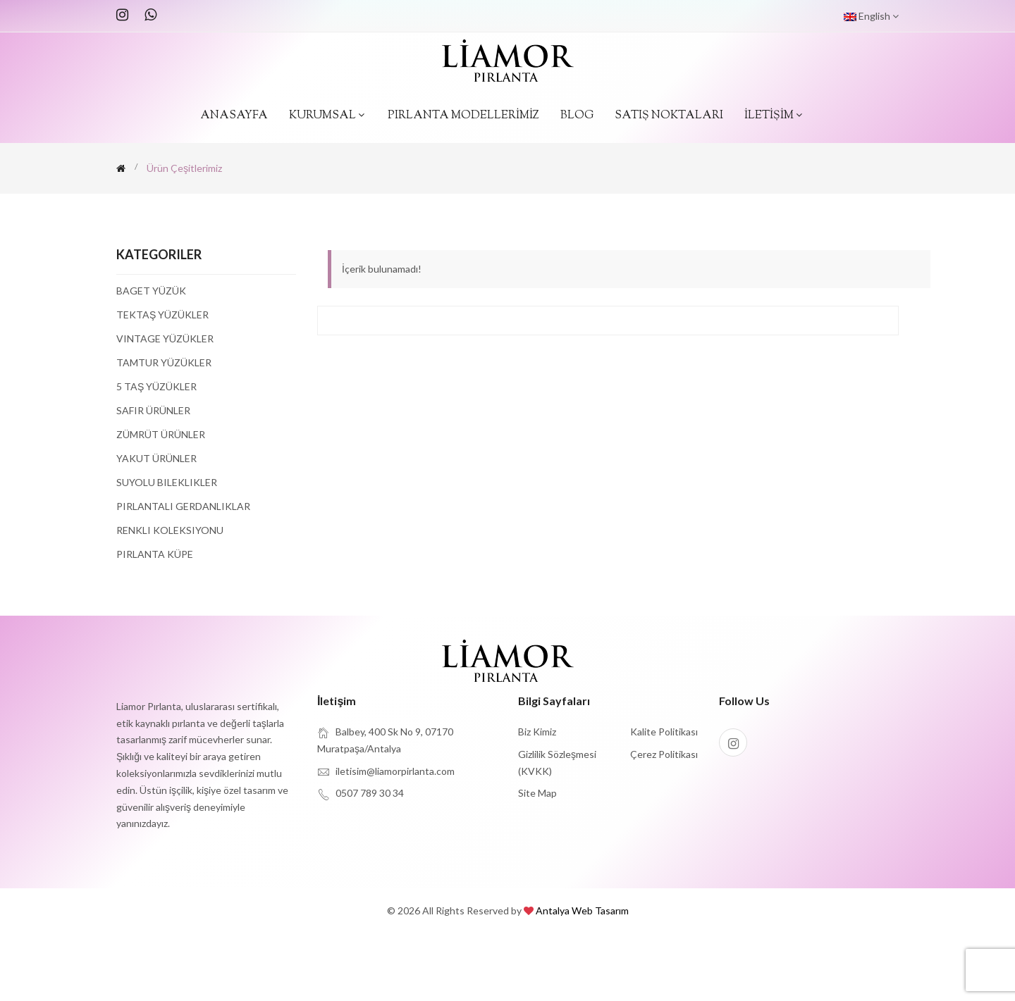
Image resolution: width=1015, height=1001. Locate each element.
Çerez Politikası (664, 754)
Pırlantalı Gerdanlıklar (183, 506)
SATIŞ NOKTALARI (669, 116)
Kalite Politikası (664, 732)
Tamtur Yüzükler (163, 362)
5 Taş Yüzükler (156, 386)
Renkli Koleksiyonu (169, 530)
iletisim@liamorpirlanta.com (395, 771)
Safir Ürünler (153, 410)
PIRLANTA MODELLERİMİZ (463, 116)
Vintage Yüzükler (165, 338)
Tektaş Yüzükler (162, 315)
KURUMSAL (328, 116)
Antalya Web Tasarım (582, 910)
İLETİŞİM (774, 116)
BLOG (576, 116)
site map (537, 793)
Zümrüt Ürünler (160, 434)
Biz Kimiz (537, 732)
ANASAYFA (234, 116)
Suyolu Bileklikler (166, 482)
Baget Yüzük (151, 291)
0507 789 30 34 (370, 793)
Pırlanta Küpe (154, 553)
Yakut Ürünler (156, 458)
